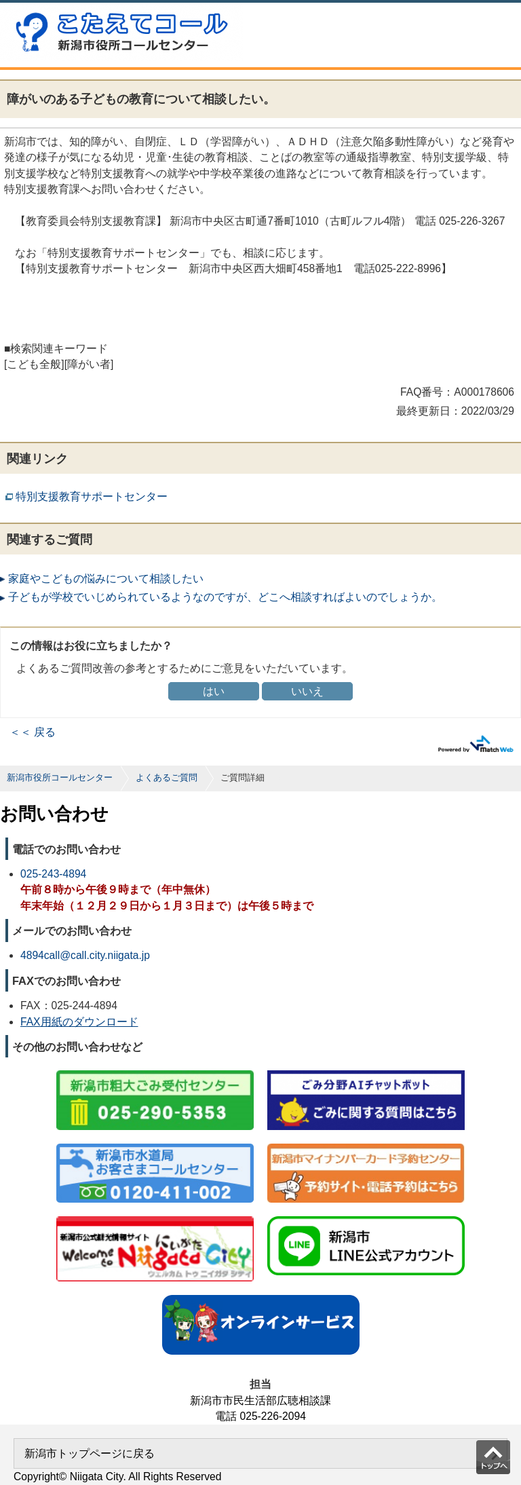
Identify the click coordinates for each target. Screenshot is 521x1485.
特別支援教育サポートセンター (92, 496)
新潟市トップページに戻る (89, 1453)
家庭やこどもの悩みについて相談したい (106, 578)
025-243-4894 (53, 874)
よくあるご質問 (166, 777)
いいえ (307, 691)
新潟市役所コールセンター (60, 777)
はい (214, 691)
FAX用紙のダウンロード (79, 1022)
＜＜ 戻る (32, 732)
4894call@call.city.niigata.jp (85, 955)
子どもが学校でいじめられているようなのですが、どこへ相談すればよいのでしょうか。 (225, 597)
